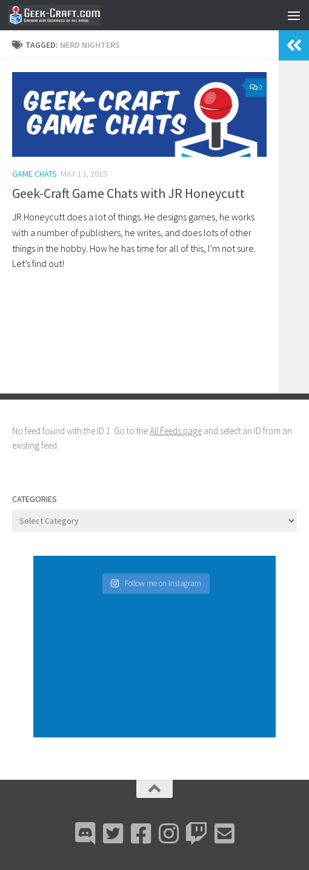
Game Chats (34, 173)
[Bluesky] (112, 833)
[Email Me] (224, 833)
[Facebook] (140, 833)
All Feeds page (176, 431)
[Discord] (84, 833)
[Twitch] (196, 833)
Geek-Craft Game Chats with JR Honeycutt (128, 193)
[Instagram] (168, 833)
